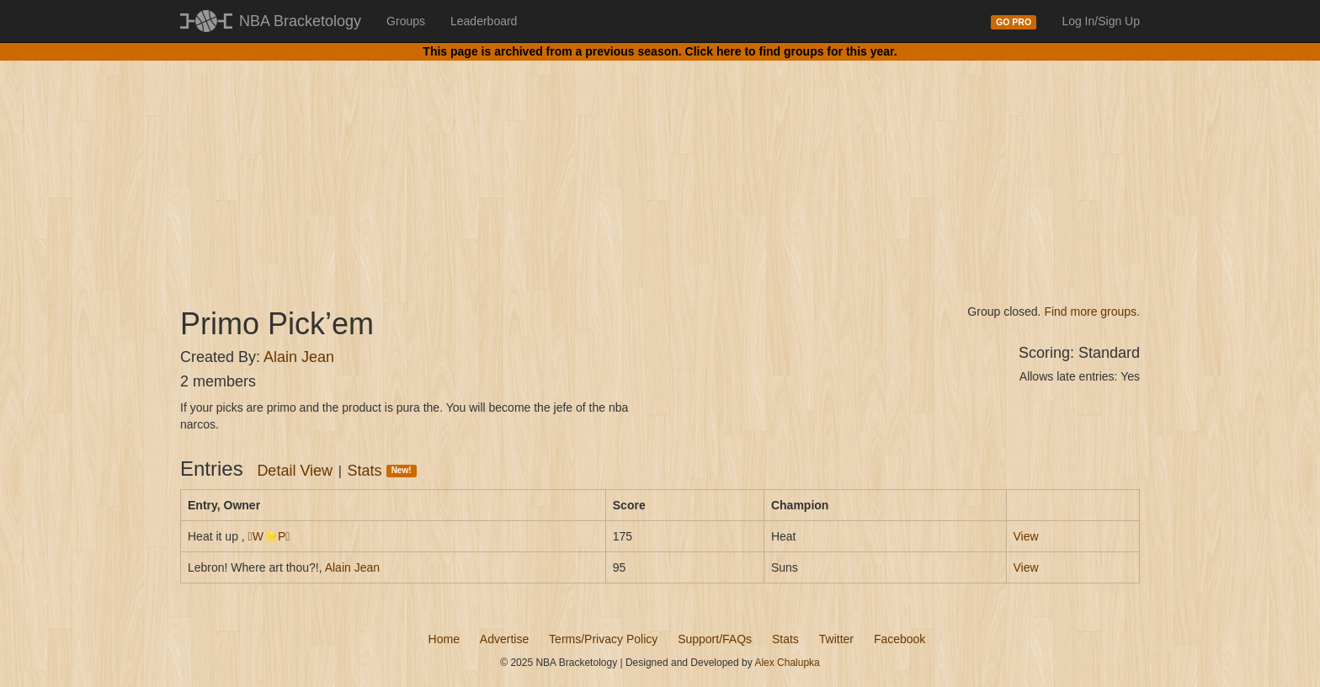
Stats (382, 470)
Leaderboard (483, 21)
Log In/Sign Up (1101, 21)
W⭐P (269, 536)
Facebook (899, 639)
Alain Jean (298, 357)
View (1026, 536)
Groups (405, 21)
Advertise (504, 639)
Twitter (836, 639)
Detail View (295, 470)
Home (444, 639)
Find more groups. (1092, 311)
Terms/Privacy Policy (603, 639)
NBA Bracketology (300, 21)
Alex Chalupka (786, 662)
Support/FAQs (715, 639)
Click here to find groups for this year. (791, 51)
